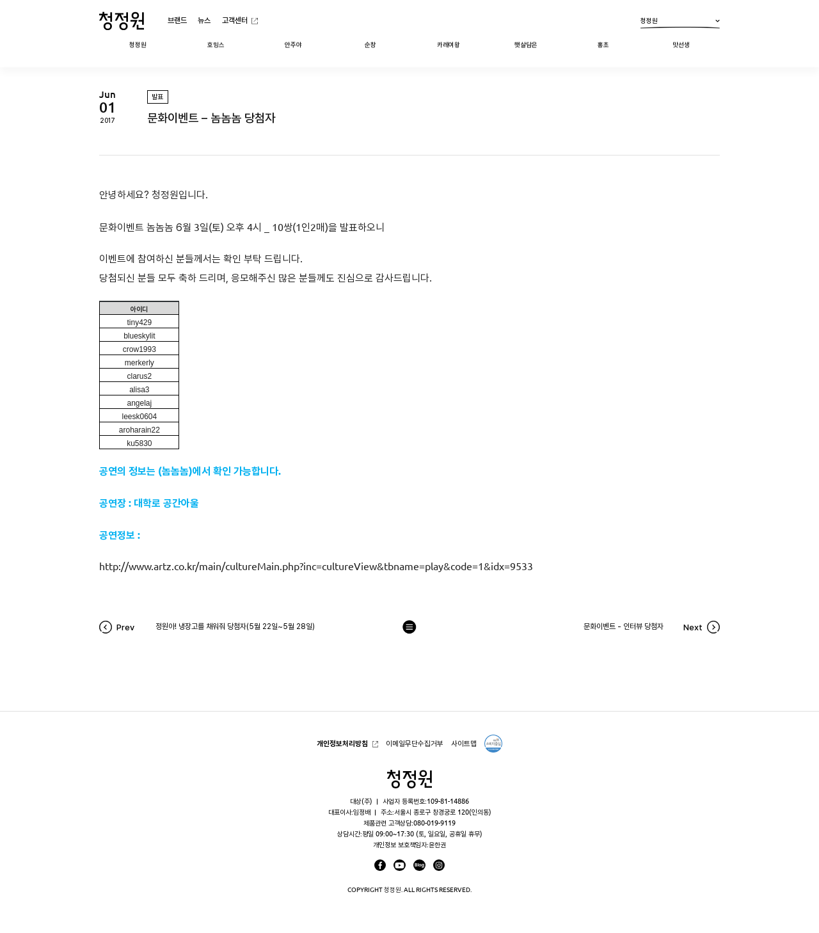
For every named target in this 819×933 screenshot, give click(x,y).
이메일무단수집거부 (414, 743)
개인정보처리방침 (342, 743)
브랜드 (177, 20)
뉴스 (204, 20)
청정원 (680, 23)
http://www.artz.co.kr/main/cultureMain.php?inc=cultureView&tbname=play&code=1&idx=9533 (316, 566)
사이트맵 (464, 743)
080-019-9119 (434, 823)
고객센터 (235, 20)
